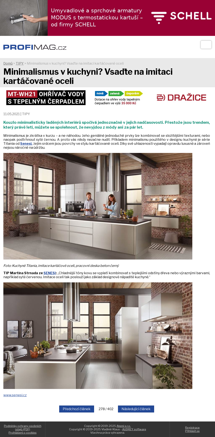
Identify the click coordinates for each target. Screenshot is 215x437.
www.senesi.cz (15, 395)
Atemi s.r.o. (124, 426)
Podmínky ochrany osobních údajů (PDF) (22, 427)
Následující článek (136, 409)
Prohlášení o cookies (23, 432)
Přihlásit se (192, 431)
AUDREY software (134, 429)
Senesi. (26, 144)
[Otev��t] (206, 44)
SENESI (49, 273)
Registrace (192, 427)
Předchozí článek (76, 409)
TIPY (20, 63)
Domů (8, 63)
